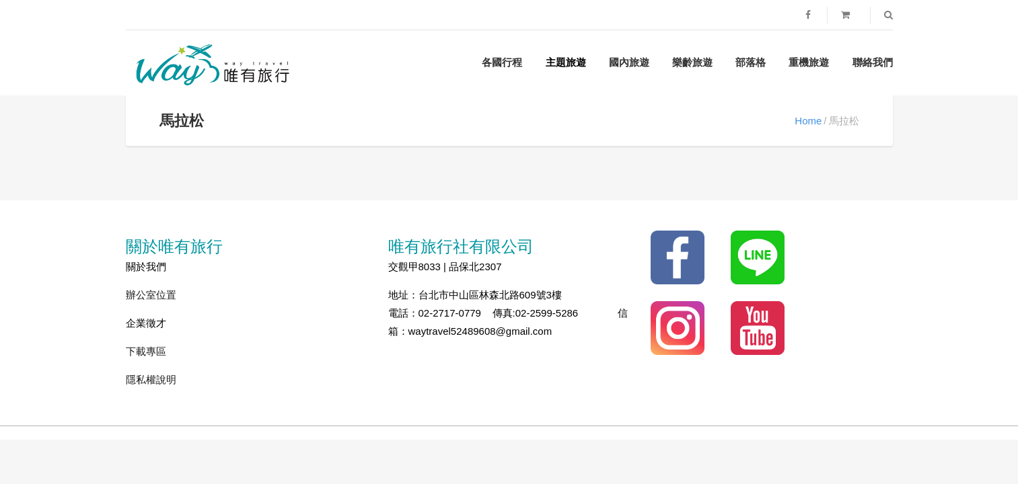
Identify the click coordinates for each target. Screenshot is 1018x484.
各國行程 (502, 62)
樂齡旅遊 (692, 62)
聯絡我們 (872, 62)
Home (808, 120)
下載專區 (146, 351)
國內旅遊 (629, 62)
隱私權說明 (151, 379)
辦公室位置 (151, 294)
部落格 (750, 62)
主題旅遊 (566, 62)
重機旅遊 (809, 62)
